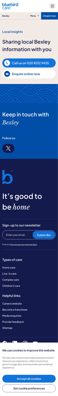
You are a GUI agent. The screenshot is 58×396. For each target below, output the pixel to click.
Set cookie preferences (29, 388)
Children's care (11, 285)
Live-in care (9, 273)
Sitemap (7, 327)
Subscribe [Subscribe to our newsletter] (44, 235)
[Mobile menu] (52, 6)
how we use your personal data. (23, 244)
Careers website (12, 303)
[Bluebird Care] (10, 8)
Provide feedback (13, 321)
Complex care (10, 279)
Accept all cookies (29, 378)
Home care (8, 267)
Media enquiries (11, 315)
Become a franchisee (14, 309)
